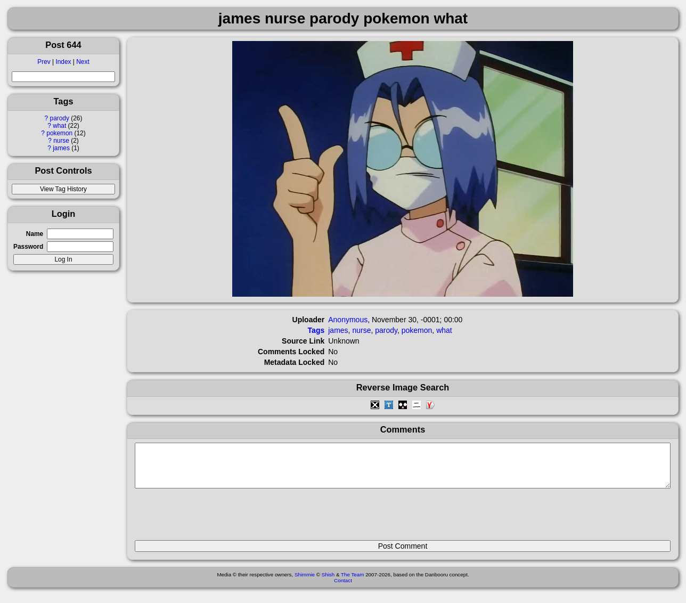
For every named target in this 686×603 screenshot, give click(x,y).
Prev (43, 62)
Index (63, 62)
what (59, 125)
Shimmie (305, 582)
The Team (352, 582)
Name (34, 234)
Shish (328, 582)
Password (28, 246)
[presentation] (216, 519)
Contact (343, 588)
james (61, 148)
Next (82, 62)
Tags (316, 330)
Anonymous (348, 319)
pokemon (59, 133)
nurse (61, 140)
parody (59, 118)
